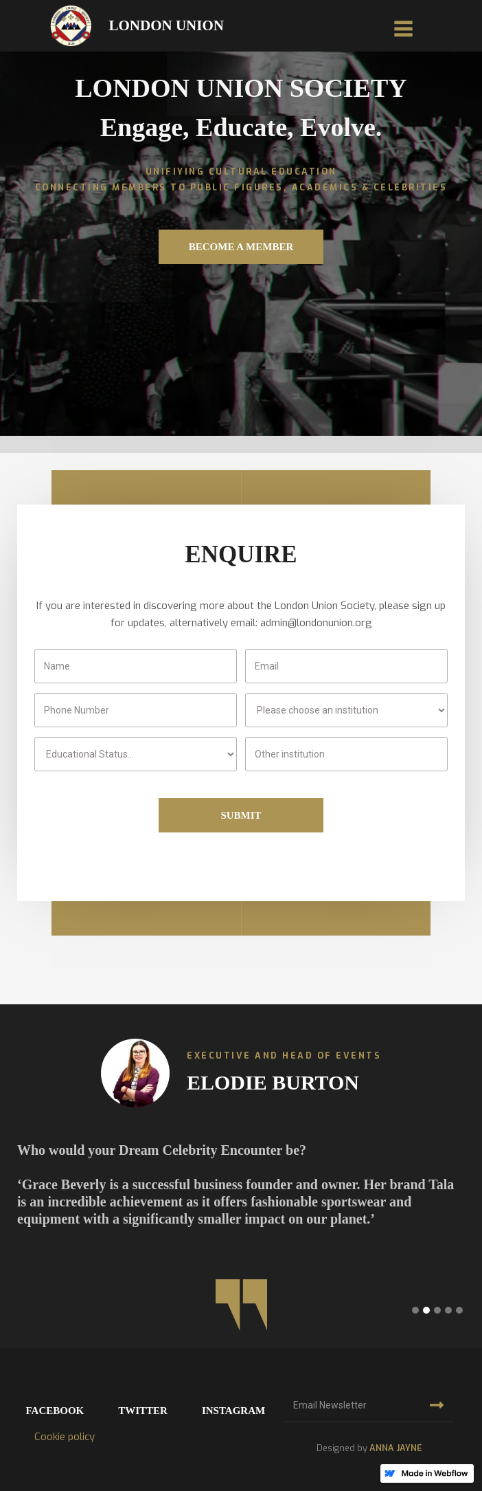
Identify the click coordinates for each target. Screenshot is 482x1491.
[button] (403, 25)
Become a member (241, 246)
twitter (143, 1410)
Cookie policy (64, 1437)
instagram (233, 1410)
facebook (55, 1410)
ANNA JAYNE (395, 1448)
